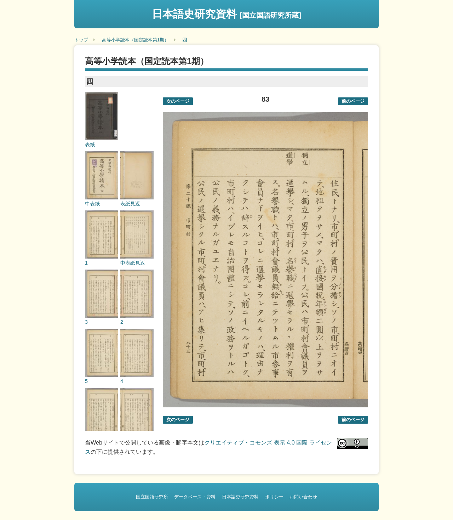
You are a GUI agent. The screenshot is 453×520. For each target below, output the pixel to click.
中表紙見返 (132, 263)
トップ (81, 40)
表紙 (90, 144)
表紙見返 (130, 204)
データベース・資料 (195, 496)
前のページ (353, 101)
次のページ (177, 101)
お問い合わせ (303, 496)
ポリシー (274, 496)
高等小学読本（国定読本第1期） (135, 40)
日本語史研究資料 (226, 14)
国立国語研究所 (152, 496)
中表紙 (92, 204)
